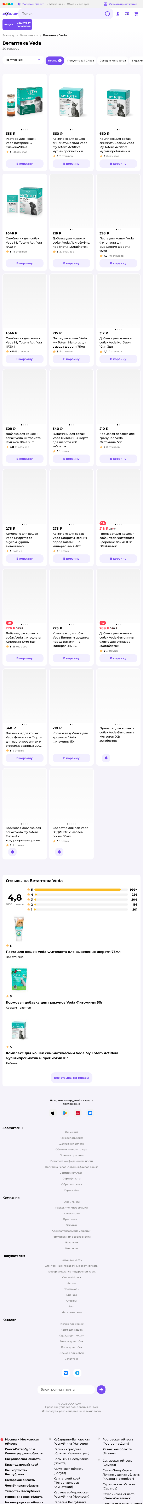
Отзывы (71, 1300)
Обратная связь (71, 1184)
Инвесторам (71, 1213)
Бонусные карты (71, 1259)
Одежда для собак (71, 1352)
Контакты (71, 1248)
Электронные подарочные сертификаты (71, 1265)
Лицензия (71, 1132)
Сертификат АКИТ (72, 1172)
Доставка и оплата (71, 1143)
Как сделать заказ (72, 1137)
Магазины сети (72, 1312)
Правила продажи (72, 1155)
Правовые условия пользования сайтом (71, 1406)
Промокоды (72, 1289)
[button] (23, 60)
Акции (71, 1283)
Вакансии (71, 1242)
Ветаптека (27, 35)
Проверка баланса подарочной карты (71, 1271)
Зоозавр (8, 35)
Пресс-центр (71, 1219)
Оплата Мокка (71, 1277)
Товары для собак (71, 1341)
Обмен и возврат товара (71, 1149)
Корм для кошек (71, 1329)
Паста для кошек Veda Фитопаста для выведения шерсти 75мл (63, 952)
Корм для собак (71, 1347)
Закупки (71, 1225)
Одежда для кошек (71, 1335)
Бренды (71, 1294)
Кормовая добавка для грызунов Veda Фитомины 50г (54, 1002)
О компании (72, 1201)
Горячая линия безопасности (71, 1236)
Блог (71, 1306)
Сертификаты (72, 1178)
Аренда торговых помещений (71, 1230)
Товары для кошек (71, 1323)
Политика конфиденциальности (71, 1161)
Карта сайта (71, 1190)
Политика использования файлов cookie (71, 1166)
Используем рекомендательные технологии (71, 1411)
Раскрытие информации (71, 1207)
